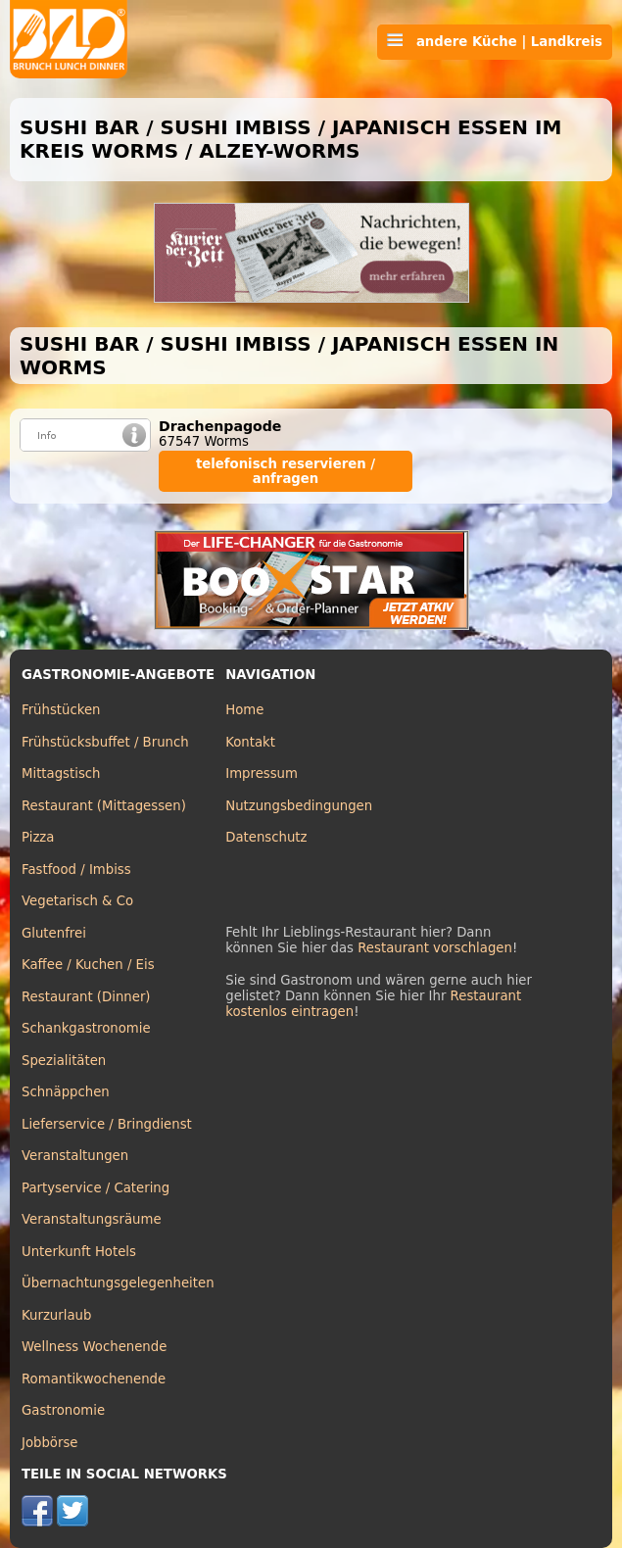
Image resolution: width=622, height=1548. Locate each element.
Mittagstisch (61, 773)
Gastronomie (63, 1410)
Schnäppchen (66, 1092)
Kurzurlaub (56, 1315)
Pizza (38, 837)
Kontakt (250, 742)
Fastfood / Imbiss (76, 869)
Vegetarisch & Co (77, 901)
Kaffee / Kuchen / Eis (88, 964)
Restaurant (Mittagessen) (104, 805)
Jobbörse (50, 1442)
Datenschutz (266, 837)
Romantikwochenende (94, 1379)
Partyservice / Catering (95, 1188)
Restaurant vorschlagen (435, 948)
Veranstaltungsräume (92, 1219)
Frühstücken (61, 709)
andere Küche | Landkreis (494, 41)
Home (244, 709)
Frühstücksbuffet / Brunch (105, 742)
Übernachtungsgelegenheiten (118, 1283)
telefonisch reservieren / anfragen (285, 471)
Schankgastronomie (86, 1028)
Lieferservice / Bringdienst (107, 1124)
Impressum (261, 773)
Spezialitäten (64, 1060)
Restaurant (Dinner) (86, 997)
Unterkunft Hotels (79, 1251)
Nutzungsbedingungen (298, 805)
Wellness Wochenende (94, 1346)
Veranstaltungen (75, 1155)
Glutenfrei (54, 933)
